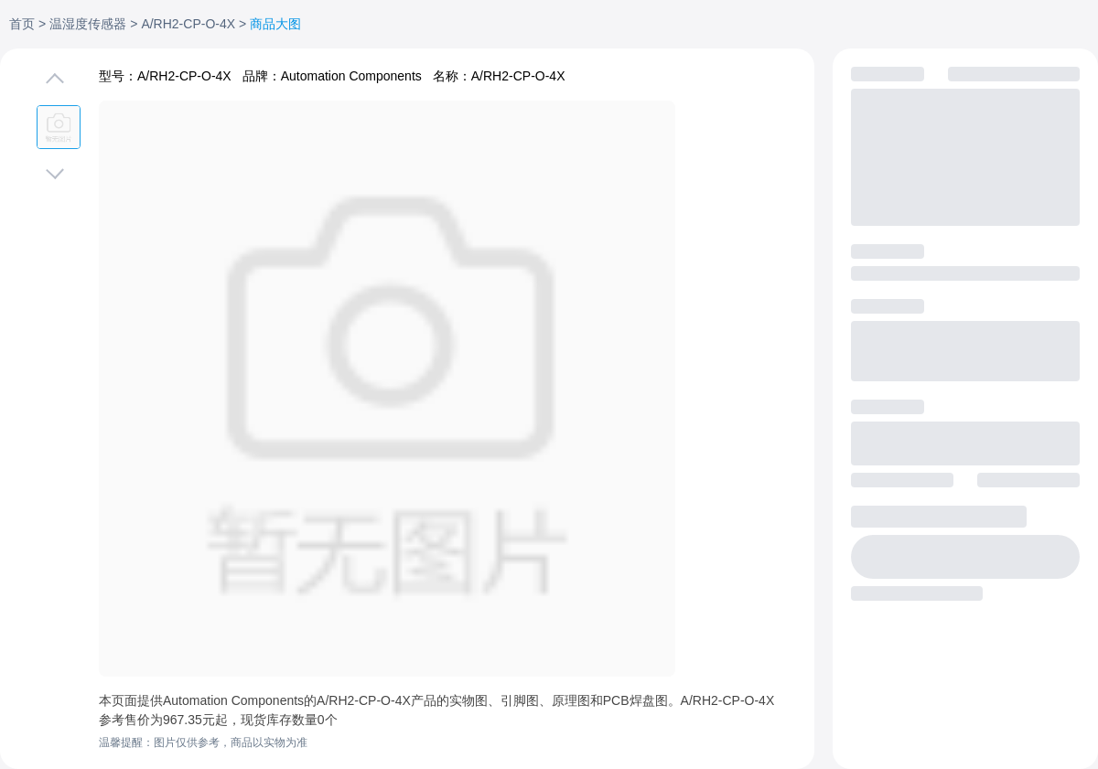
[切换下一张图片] (55, 170)
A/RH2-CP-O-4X (188, 23)
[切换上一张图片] (55, 82)
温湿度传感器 (87, 23)
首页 (22, 23)
